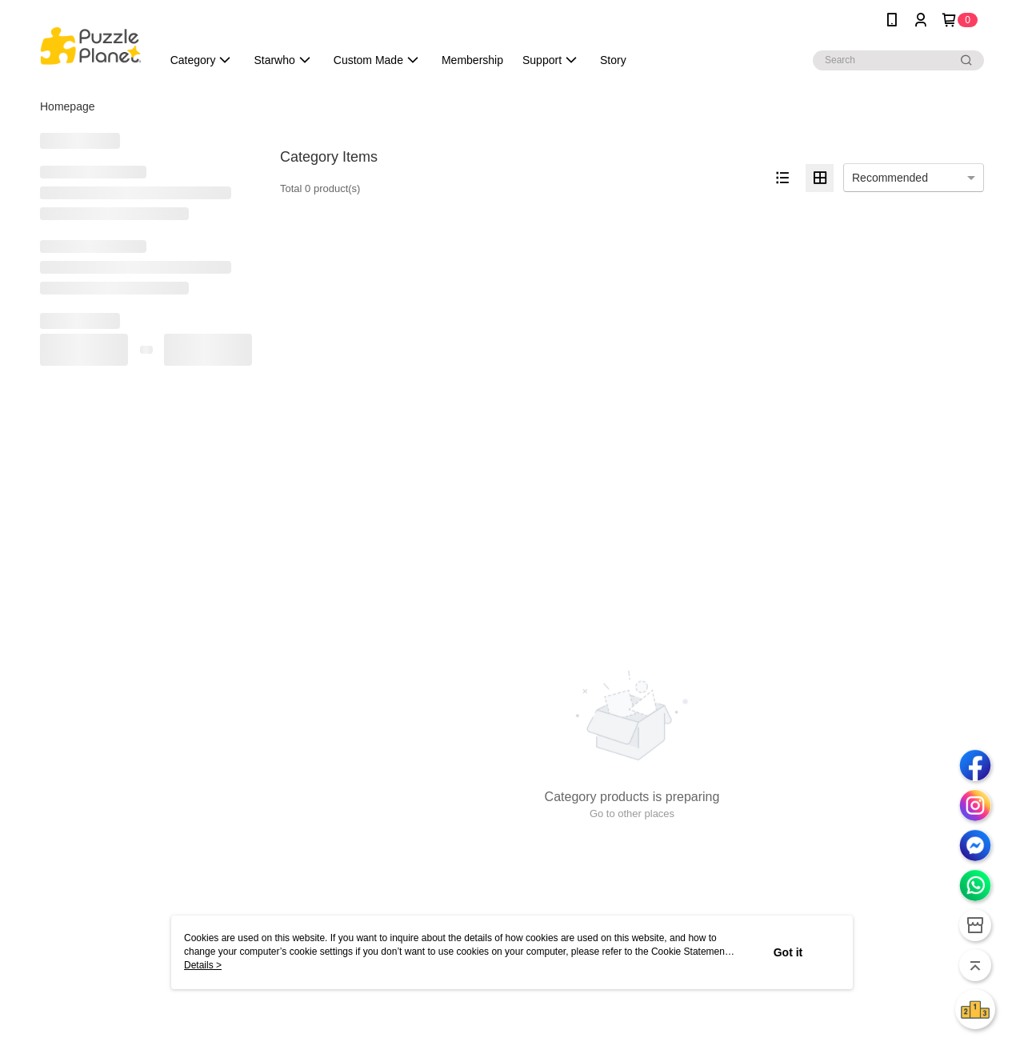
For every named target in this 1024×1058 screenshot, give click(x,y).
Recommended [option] (890, 177)
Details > (203, 965)
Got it (788, 952)
